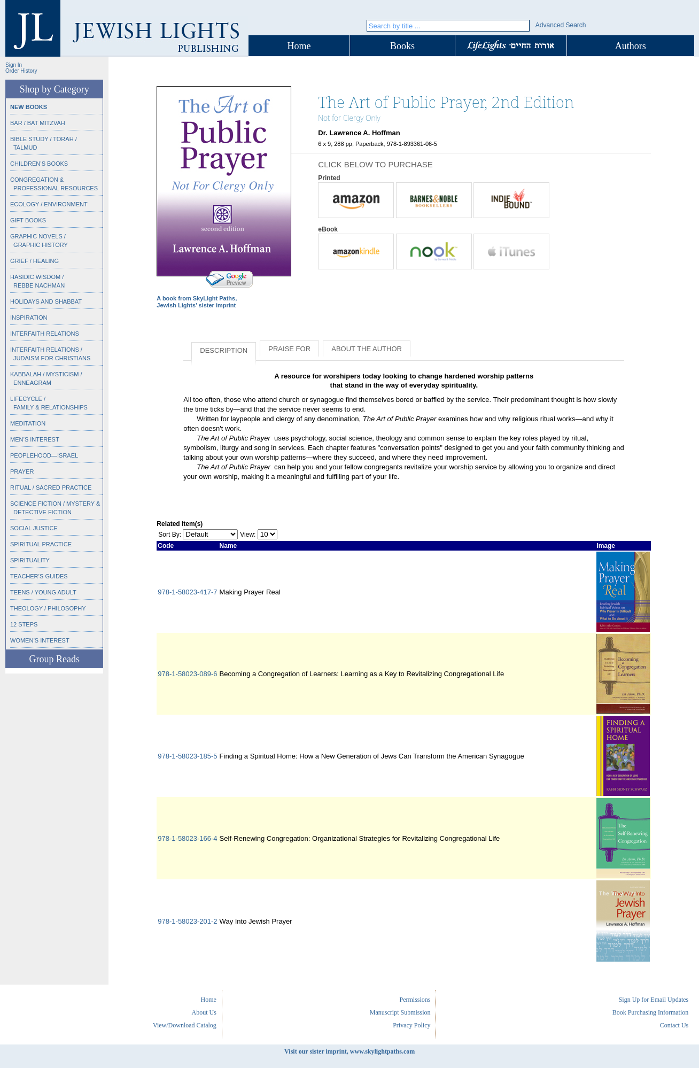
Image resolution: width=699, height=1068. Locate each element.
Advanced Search (560, 25)
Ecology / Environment (49, 204)
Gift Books (28, 220)
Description (223, 350)
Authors (630, 46)
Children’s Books (39, 163)
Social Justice (34, 528)
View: (247, 534)
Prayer (22, 471)
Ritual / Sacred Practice (50, 487)
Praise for (289, 349)
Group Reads (54, 659)
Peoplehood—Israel (44, 455)
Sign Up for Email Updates (654, 999)
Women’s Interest (39, 640)
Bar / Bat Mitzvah (37, 123)
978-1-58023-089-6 (187, 674)
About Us (204, 1012)
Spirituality (30, 560)
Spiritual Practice (41, 544)
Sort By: (169, 534)
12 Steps (23, 624)
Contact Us (674, 1025)
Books (402, 46)
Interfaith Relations (44, 333)
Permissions (414, 999)
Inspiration (28, 317)
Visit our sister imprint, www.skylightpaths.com (349, 1051)
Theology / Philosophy (48, 608)
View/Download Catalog (184, 1025)
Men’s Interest (34, 439)
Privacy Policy (411, 1025)
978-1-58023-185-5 (187, 756)
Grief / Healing (34, 261)
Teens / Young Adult (43, 592)
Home (299, 46)
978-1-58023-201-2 (187, 921)
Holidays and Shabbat (46, 301)
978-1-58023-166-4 (187, 838)
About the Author (366, 349)
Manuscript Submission (400, 1012)
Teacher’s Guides (39, 576)
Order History (21, 71)
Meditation (27, 423)
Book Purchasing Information (650, 1012)
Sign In (13, 65)
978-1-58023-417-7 (187, 592)
